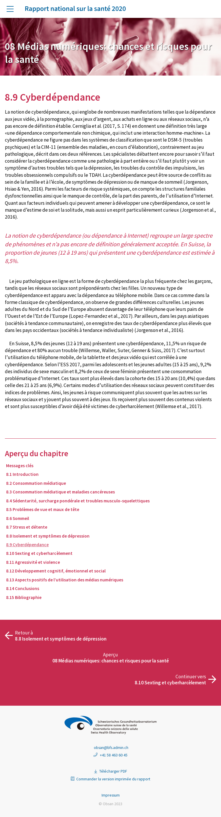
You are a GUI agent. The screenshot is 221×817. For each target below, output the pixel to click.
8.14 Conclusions (22, 588)
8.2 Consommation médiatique (36, 483)
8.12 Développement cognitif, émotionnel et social (56, 571)
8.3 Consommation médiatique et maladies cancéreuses (60, 492)
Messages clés (19, 465)
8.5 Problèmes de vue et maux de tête (42, 509)
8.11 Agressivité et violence (33, 562)
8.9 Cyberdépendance (27, 544)
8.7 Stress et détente (26, 527)
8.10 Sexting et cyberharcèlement (39, 553)
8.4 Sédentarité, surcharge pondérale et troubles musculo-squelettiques (78, 501)
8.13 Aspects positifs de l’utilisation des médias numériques (64, 580)
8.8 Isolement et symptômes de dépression (47, 536)
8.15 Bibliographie (23, 597)
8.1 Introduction (22, 474)
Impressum (111, 795)
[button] (12, 9)
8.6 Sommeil (17, 518)
